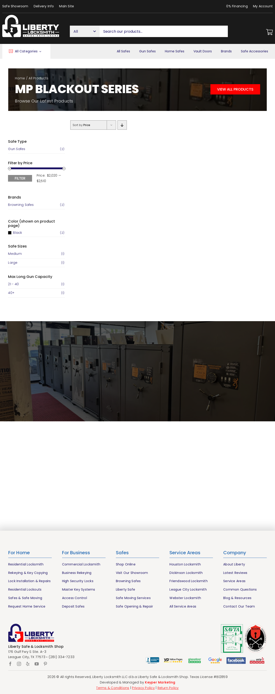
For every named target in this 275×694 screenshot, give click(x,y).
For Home (19, 552)
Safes (122, 552)
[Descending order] (122, 125)
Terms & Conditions (112, 688)
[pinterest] (45, 664)
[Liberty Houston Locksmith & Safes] (30, 16)
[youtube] (37, 664)
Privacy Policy (143, 688)
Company (234, 552)
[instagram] (19, 664)
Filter (20, 178)
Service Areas (184, 552)
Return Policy (168, 688)
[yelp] (28, 664)
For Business (76, 552)
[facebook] (10, 664)
